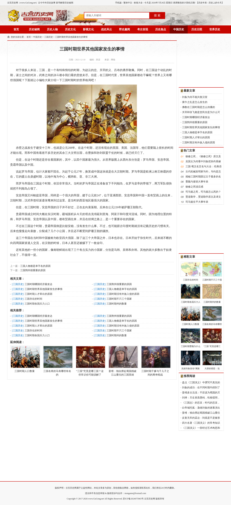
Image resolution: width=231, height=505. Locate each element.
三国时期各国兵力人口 (37, 303)
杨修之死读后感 (194, 186)
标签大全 (138, 2)
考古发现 (142, 29)
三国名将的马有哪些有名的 (57, 360)
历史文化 (70, 29)
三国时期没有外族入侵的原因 (122, 294)
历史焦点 (160, 29)
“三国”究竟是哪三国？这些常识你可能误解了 (89, 360)
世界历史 (214, 29)
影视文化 (88, 29)
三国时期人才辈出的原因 (38, 294)
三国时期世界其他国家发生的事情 (71, 37)
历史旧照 (196, 29)
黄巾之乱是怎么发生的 (194, 102)
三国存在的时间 (33, 298)
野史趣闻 (124, 29)
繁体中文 (127, 2)
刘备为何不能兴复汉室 (194, 97)
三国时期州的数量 (116, 303)
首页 (16, 29)
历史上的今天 (215, 2)
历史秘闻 (34, 29)
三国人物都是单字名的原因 (35, 266)
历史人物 (52, 29)
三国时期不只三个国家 (119, 298)
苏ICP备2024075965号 (133, 498)
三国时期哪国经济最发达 (38, 284)
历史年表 (202, 2)
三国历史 (48, 37)
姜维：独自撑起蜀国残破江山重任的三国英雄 (122, 360)
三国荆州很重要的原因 (32, 270)
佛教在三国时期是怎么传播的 (198, 107)
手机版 (118, 2)
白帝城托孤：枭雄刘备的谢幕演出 (201, 407)
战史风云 (106, 29)
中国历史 (178, 29)
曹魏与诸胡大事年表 (197, 181)
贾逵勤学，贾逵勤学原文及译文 (203, 196)
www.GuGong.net (96, 498)
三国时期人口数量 (24, 358)
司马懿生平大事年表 (197, 201)
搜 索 (157, 15)
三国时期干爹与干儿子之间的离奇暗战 (155, 360)
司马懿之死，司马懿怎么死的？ (203, 191)
